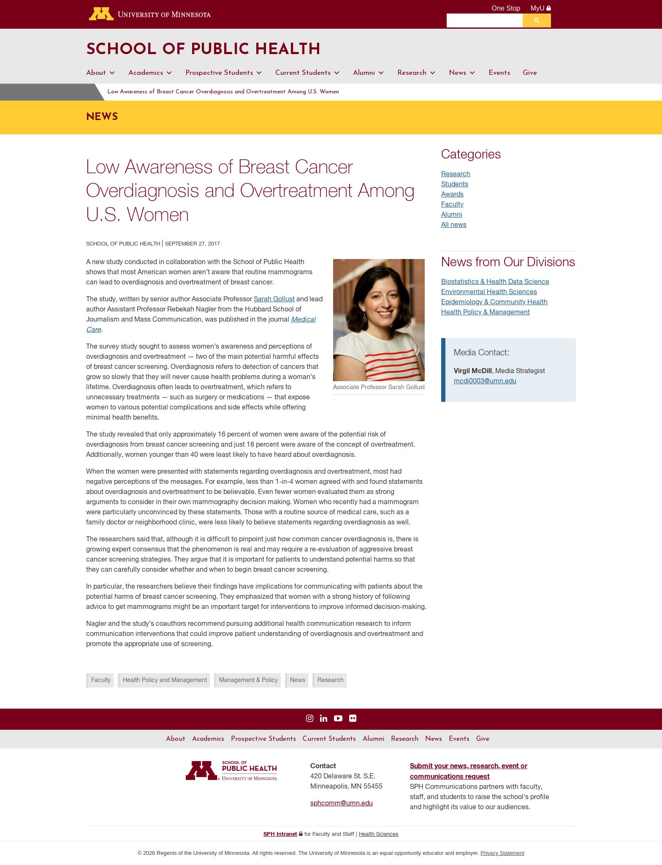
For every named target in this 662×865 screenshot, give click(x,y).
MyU (541, 8)
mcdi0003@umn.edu (485, 381)
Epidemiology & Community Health (494, 302)
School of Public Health (210, 49)
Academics (150, 73)
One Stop (506, 8)
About (101, 73)
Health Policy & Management (485, 312)
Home (95, 92)
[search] (486, 20)
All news (454, 225)
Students (454, 184)
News (462, 73)
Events (499, 72)
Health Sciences (379, 834)
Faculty (101, 680)
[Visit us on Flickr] (352, 719)
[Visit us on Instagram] (309, 719)
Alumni (369, 73)
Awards (452, 194)
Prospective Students (224, 73)
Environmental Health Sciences (489, 292)
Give (530, 72)
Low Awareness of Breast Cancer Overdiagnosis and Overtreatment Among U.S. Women (238, 92)
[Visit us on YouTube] (338, 719)
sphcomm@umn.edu (341, 803)
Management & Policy (248, 680)
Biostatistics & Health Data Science (495, 282)
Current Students (307, 73)
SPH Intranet (280, 834)
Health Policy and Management (165, 680)
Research (416, 73)
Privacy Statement (502, 853)
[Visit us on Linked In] (323, 719)
